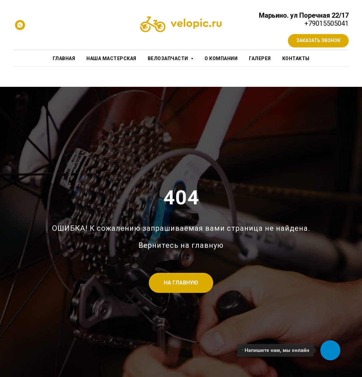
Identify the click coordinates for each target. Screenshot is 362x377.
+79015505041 (326, 23)
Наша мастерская (111, 58)
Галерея (260, 58)
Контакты (296, 58)
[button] (318, 40)
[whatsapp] (20, 25)
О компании (221, 58)
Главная (64, 58)
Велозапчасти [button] (169, 58)
